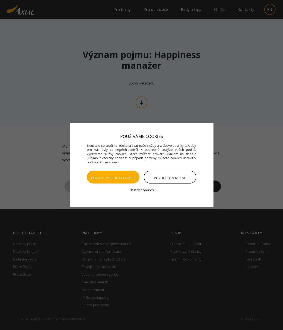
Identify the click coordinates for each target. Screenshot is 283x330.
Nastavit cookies (141, 190)
